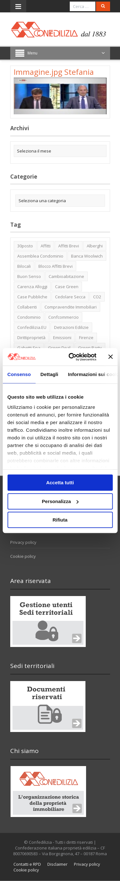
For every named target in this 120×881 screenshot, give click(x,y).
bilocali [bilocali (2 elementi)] (24, 266)
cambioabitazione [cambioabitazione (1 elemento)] (66, 276)
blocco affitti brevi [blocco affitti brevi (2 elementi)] (55, 266)
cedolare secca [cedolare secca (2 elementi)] (70, 297)
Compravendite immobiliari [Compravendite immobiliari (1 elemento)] (70, 307)
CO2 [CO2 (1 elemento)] (97, 297)
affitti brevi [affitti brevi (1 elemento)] (68, 246)
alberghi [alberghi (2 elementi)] (95, 246)
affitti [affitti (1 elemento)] (46, 246)
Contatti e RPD (27, 864)
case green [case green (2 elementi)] (66, 286)
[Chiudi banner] (110, 357)
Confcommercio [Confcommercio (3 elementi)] (63, 317)
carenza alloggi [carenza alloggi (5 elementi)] (32, 286)
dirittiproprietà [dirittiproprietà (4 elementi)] (31, 337)
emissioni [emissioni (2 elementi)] (62, 337)
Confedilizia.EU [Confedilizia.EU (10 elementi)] (31, 327)
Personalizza (60, 501)
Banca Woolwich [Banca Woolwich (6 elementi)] (87, 256)
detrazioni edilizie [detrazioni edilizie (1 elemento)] (71, 327)
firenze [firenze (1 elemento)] (86, 337)
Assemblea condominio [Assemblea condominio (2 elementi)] (40, 256)
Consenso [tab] (19, 374)
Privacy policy (23, 542)
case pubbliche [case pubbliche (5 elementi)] (32, 297)
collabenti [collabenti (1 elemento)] (27, 307)
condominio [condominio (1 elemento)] (29, 317)
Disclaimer (57, 864)
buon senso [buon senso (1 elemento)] (29, 276)
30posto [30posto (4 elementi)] (25, 246)
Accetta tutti (60, 482)
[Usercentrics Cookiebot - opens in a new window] (71, 357)
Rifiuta (60, 519)
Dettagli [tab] (49, 374)
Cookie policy (23, 556)
